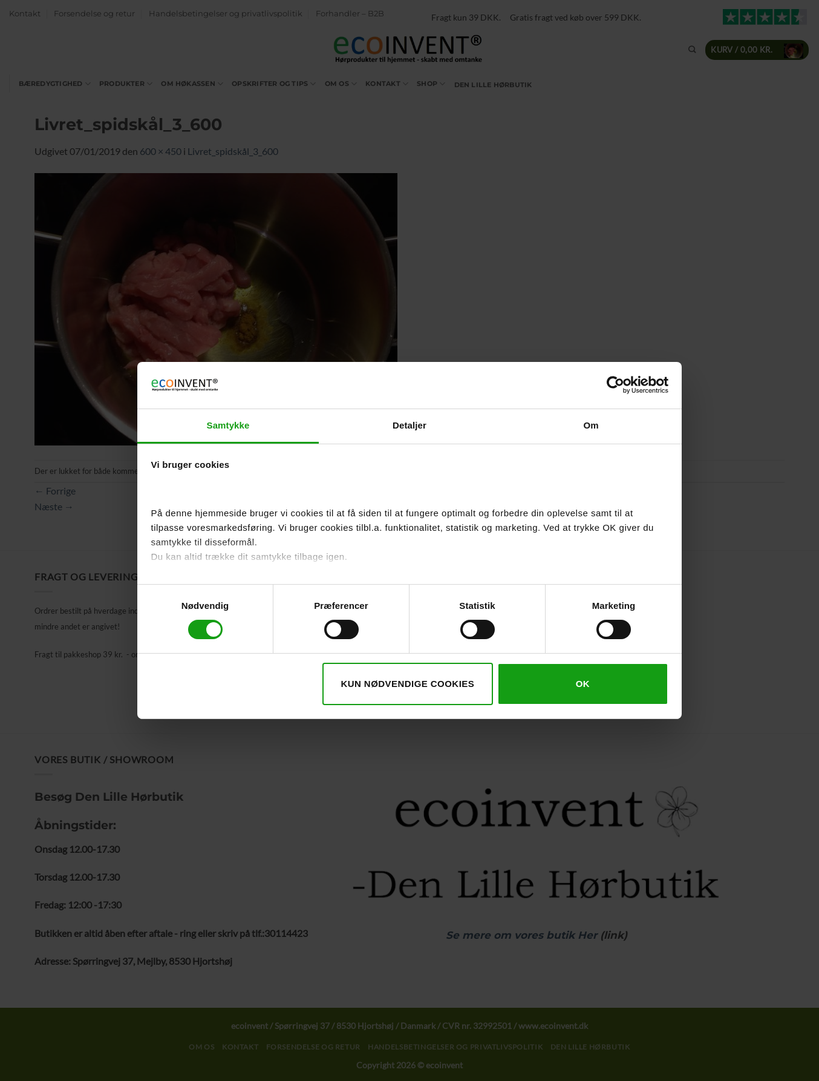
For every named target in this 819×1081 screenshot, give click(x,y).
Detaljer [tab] (409, 425)
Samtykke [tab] (228, 425)
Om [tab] (590, 425)
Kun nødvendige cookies (407, 683)
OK (583, 683)
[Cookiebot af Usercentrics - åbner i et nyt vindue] (615, 385)
